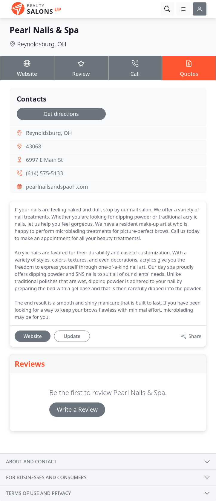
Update (72, 336)
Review (81, 68)
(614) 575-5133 (44, 173)
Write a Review (77, 409)
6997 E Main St (44, 159)
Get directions (61, 113)
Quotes (189, 68)
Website (27, 68)
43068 (33, 146)
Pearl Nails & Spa (44, 30)
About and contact (31, 461)
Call (135, 68)
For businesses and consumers (46, 477)
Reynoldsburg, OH (41, 44)
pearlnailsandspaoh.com (57, 186)
